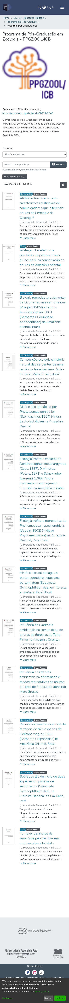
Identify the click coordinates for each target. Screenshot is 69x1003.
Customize (7, 998)
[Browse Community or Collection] (34, 154)
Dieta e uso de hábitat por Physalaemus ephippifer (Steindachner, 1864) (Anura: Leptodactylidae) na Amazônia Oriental (41, 416)
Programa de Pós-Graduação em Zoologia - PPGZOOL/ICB (22, 22)
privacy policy (42, 991)
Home (6, 18)
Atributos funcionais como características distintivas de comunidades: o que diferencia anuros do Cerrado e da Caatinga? (41, 208)
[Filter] (26, 164)
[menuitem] (44, 7)
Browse (58, 164)
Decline (48, 998)
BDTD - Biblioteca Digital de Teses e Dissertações (29, 18)
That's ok (60, 998)
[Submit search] (39, 7)
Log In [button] (50, 7)
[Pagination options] (63, 185)
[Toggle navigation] (62, 7)
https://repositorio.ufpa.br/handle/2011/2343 (27, 113)
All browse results (15, 176)
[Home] (7, 7)
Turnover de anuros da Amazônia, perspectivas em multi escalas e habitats (39, 838)
